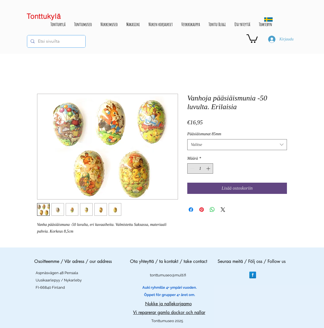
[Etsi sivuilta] (56, 41)
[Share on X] (223, 209)
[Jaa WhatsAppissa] (212, 209)
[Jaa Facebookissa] (191, 209)
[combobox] (237, 144)
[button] (252, 38)
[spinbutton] (200, 168)
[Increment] (208, 168)
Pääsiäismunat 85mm (204, 134)
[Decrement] (191, 168)
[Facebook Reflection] (252, 275)
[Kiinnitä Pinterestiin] (201, 209)
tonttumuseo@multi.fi (168, 275)
